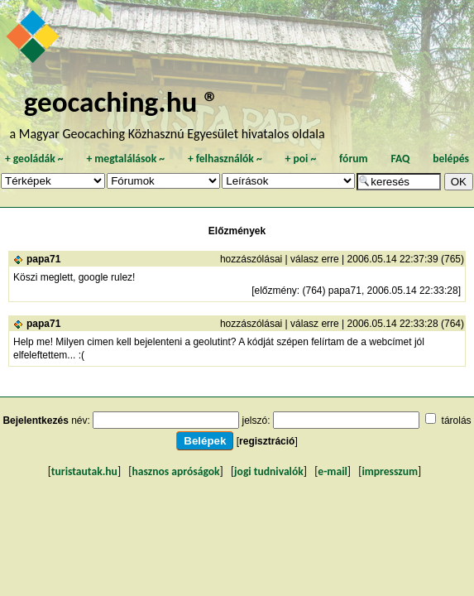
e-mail (332, 471)
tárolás (457, 420)
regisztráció (266, 441)
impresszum (389, 471)
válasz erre (314, 259)
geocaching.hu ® (121, 101)
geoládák (34, 158)
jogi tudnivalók (269, 471)
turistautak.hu (84, 471)
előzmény (275, 290)
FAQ (399, 158)
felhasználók (225, 158)
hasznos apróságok (175, 471)
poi (300, 158)
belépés (451, 158)
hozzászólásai (251, 259)
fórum (353, 158)
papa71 (43, 259)
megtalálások (125, 158)
